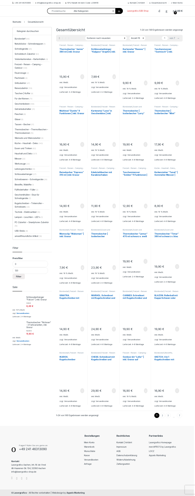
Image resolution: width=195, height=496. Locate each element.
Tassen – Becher (24, 124)
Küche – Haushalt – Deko (29, 143)
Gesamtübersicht (158, 3)
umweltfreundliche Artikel (28, 236)
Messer (20, 158)
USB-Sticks (21, 231)
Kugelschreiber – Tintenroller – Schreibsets (29, 205)
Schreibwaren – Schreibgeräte (31, 179)
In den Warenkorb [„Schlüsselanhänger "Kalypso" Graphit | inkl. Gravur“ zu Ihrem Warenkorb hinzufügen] (114, 76)
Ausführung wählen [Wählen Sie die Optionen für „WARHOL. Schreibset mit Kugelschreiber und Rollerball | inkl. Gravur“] (114, 329)
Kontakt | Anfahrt (136, 3)
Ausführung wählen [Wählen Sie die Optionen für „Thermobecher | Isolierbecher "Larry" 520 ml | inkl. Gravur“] (145, 144)
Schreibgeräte (23, 49)
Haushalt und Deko (26, 153)
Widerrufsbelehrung (125, 459)
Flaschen (20, 114)
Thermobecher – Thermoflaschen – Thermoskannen (31, 131)
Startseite (17, 22)
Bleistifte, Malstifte (24, 184)
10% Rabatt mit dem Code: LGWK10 (82, 3)
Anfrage (88, 464)
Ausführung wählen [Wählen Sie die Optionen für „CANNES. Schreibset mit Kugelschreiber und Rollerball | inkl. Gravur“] (145, 329)
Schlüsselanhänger (25, 174)
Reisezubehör (23, 88)
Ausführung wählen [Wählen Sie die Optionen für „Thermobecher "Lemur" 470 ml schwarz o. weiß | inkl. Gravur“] (145, 261)
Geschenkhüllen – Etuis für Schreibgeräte (27, 196)
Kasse (87, 455)
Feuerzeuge (22, 73)
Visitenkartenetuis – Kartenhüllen (31, 59)
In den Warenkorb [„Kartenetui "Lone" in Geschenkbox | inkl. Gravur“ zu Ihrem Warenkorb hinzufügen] (114, 144)
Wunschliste (89, 451)
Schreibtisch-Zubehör (27, 54)
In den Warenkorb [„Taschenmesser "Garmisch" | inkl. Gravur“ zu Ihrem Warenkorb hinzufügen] (177, 82)
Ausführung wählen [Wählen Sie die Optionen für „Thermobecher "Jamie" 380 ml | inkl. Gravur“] (82, 76)
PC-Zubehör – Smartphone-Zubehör (32, 224)
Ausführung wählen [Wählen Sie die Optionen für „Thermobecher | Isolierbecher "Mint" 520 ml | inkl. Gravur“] (177, 144)
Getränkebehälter (25, 109)
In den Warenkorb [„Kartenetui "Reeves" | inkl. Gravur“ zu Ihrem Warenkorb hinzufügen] (145, 82)
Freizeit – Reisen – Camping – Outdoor (28, 66)
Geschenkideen (24, 104)
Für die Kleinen (23, 98)
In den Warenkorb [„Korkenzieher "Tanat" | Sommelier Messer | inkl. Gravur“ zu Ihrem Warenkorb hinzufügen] (177, 206)
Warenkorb (89, 447)
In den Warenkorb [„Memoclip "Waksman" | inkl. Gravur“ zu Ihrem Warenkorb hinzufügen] (82, 267)
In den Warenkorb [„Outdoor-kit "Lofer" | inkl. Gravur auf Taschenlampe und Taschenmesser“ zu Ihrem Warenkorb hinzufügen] (145, 390)
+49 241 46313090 (22, 3)
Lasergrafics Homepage (160, 442)
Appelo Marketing (157, 455)
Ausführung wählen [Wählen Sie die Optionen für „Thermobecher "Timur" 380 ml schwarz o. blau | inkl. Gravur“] (177, 266)
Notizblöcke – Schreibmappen (30, 43)
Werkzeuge (22, 163)
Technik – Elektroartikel (27, 212)
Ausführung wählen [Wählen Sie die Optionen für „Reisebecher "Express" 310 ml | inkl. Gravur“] (82, 205)
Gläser (19, 119)
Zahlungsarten (123, 464)
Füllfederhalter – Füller (26, 189)
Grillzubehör (22, 83)
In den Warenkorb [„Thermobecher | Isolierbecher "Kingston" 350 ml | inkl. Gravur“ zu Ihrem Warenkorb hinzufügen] (114, 267)
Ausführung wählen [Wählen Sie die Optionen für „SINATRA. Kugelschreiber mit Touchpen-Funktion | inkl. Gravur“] (82, 329)
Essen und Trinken (25, 148)
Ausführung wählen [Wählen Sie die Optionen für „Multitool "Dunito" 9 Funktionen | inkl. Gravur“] (82, 144)
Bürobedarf (96, 45)
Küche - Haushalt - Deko (164, 168)
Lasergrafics (20, 493)
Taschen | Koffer (24, 93)
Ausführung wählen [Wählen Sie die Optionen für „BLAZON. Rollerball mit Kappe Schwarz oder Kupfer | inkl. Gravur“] (177, 329)
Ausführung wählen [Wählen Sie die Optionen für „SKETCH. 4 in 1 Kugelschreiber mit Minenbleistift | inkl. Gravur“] (177, 390)
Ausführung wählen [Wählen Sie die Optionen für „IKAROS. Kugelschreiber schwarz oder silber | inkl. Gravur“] (82, 390)
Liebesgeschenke (25, 169)
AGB (118, 451)
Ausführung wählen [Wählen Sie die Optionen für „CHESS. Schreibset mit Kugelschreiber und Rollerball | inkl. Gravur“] (114, 390)
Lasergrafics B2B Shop (138, 11)
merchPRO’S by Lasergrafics (162, 447)
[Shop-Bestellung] (106, 38)
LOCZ (151, 451)
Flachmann (21, 78)
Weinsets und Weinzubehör (29, 138)
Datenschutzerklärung (126, 455)
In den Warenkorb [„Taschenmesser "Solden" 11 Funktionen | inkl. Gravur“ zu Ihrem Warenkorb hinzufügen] (145, 206)
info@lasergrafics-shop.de (48, 3)
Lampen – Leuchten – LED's (29, 217)
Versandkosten (70, 87)
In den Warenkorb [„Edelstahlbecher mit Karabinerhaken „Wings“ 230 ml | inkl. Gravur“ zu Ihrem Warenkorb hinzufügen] (114, 206)
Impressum (121, 447)
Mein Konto (177, 3)
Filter (18, 276)
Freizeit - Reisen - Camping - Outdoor (103, 46)
